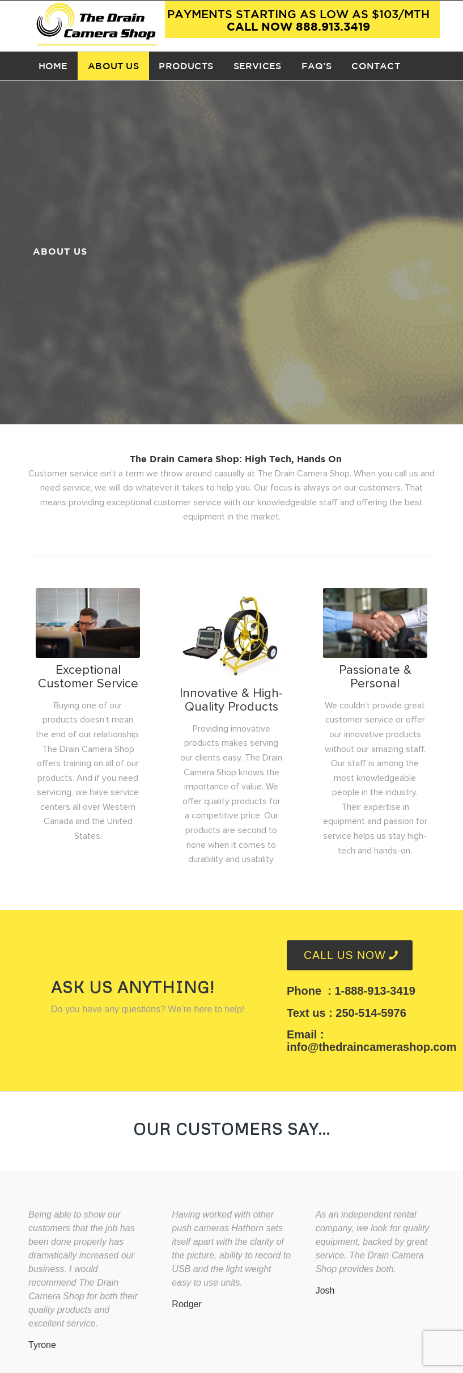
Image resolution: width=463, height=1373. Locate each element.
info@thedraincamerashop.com (372, 1047)
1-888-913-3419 (374, 991)
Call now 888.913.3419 (298, 19)
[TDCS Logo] (96, 26)
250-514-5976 (370, 1013)
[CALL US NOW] (350, 955)
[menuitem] (53, 66)
